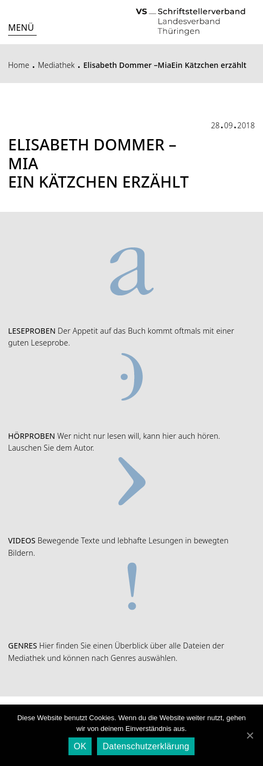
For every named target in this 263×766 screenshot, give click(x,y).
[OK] (249, 735)
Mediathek (56, 65)
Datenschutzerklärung (145, 746)
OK (80, 746)
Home (18, 65)
